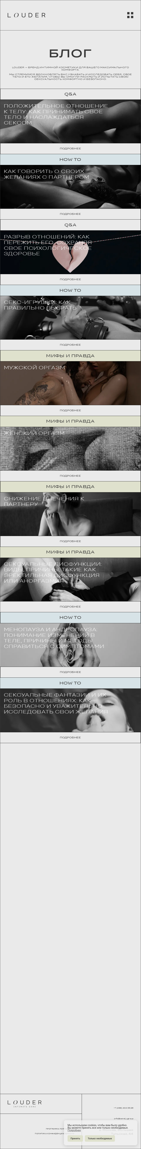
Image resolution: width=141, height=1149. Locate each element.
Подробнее (70, 183)
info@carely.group (116, 1118)
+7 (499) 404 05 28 (116, 1105)
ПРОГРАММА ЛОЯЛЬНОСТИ (49, 1125)
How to (70, 194)
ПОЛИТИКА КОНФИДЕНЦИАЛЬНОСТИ (50, 1133)
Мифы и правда (70, 494)
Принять (75, 1138)
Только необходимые (100, 1138)
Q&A (70, 94)
